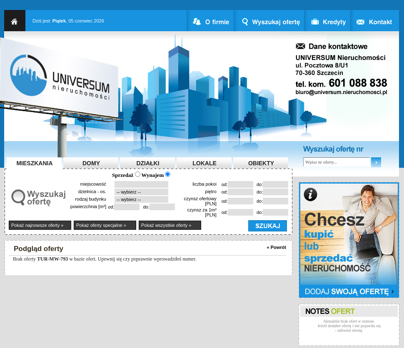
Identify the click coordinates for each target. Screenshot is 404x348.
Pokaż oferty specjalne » (101, 225)
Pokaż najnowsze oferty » (37, 225)
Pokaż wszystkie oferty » (166, 225)
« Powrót (276, 247)
